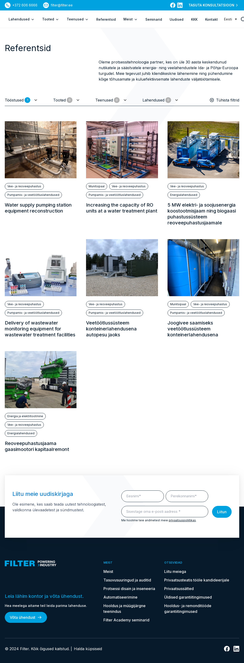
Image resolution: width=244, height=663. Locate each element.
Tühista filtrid (224, 100)
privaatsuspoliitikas (182, 520)
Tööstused (17, 100)
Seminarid (153, 19)
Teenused (78, 19)
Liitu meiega (175, 571)
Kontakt (211, 19)
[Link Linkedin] (180, 5)
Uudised (176, 19)
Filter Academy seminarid (126, 620)
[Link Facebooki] (172, 5)
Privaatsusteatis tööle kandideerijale (196, 580)
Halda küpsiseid (88, 648)
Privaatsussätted (179, 588)
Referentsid (106, 19)
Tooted (50, 19)
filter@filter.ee (62, 5)
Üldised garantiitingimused (188, 597)
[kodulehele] (52, 563)
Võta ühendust (26, 617)
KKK (194, 19)
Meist (130, 19)
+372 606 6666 (24, 5)
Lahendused (22, 19)
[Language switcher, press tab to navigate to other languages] (230, 19)
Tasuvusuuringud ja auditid (127, 580)
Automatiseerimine (120, 597)
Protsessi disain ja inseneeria (129, 588)
